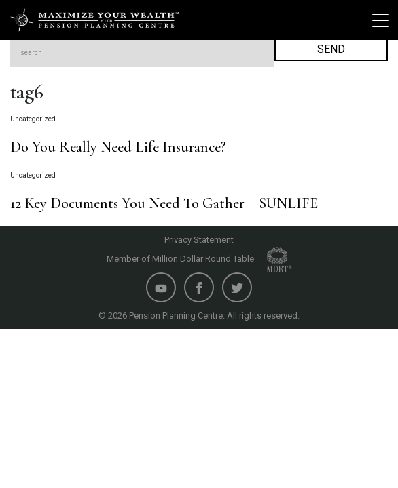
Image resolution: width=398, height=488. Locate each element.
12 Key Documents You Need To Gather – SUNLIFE (164, 203)
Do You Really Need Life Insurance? (117, 147)
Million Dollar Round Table (222, 258)
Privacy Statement (199, 240)
